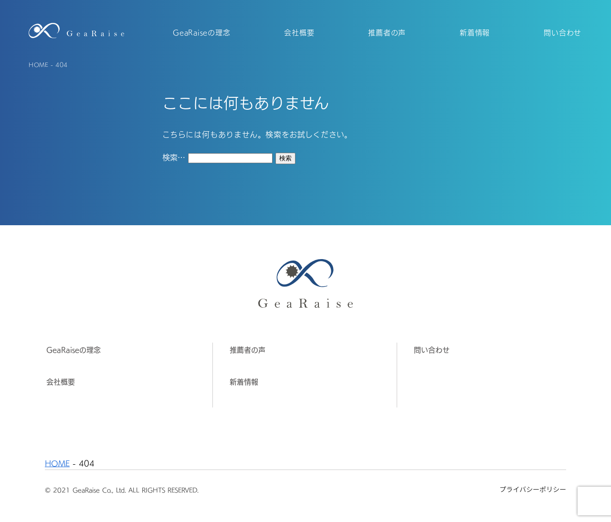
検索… (173, 157)
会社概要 (60, 381)
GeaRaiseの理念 (73, 349)
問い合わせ (432, 349)
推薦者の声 (247, 349)
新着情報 (244, 381)
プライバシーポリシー (532, 489)
